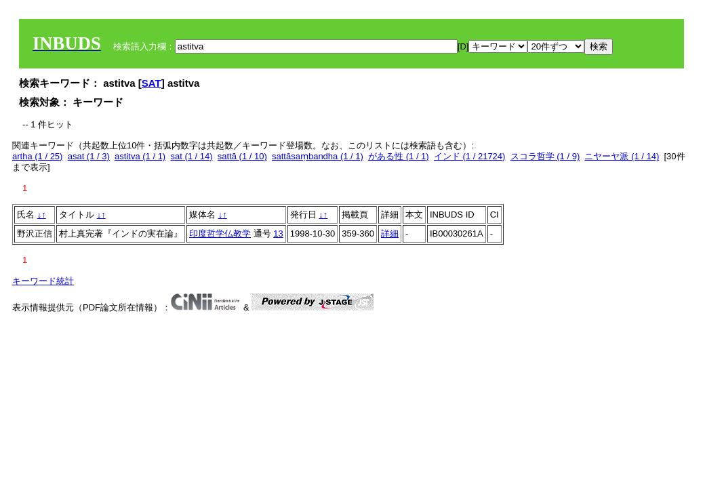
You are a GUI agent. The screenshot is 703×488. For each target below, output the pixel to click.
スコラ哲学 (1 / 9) (545, 156)
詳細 (390, 233)
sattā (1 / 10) (242, 156)
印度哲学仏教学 (220, 233)
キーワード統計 (43, 281)
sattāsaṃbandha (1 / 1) (317, 156)
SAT (151, 83)
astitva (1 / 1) (140, 156)
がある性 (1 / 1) (398, 156)
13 (278, 233)
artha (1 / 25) (37, 156)
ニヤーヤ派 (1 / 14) (621, 156)
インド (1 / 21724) (470, 156)
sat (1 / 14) (191, 156)
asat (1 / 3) (89, 156)
